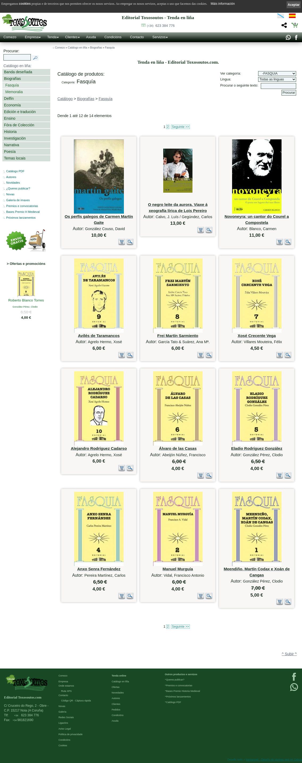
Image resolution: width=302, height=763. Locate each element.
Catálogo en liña (77, 47)
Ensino (9, 118)
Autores (11, 177)
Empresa (32, 37)
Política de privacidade (70, 734)
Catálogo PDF (15, 171)
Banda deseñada (18, 72)
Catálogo (65, 99)
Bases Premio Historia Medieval (183, 691)
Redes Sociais (66, 717)
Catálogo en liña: (17, 66)
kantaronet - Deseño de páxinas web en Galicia (274, 759)
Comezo (9, 37)
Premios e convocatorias (22, 206)
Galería (62, 711)
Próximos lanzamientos (178, 696)
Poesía (10, 151)
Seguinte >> (180, 127)
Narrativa (11, 145)
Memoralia (14, 92)
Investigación (15, 138)
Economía (12, 105)
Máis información (223, 4)
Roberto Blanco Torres (26, 301)
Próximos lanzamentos (21, 217)
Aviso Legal (64, 728)
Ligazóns (63, 723)
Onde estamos (66, 685)
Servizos (159, 37)
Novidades (13, 182)
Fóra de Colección (19, 125)
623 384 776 (161, 26)
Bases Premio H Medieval (23, 211)
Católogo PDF (173, 702)
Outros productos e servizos (181, 674)
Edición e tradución (20, 112)
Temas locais (15, 158)
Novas (10, 194)
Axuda (91, 37)
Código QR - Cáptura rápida (76, 700)
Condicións (112, 37)
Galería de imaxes (18, 200)
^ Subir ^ (289, 654)
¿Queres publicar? (18, 188)
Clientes (71, 37)
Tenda (51, 37)
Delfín (9, 98)
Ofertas (116, 687)
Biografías (12, 78)
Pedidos (116, 709)
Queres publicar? (175, 679)
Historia (10, 132)
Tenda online (119, 675)
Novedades (118, 692)
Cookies (62, 745)
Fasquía (12, 85)
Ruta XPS (66, 691)
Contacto (137, 37)
